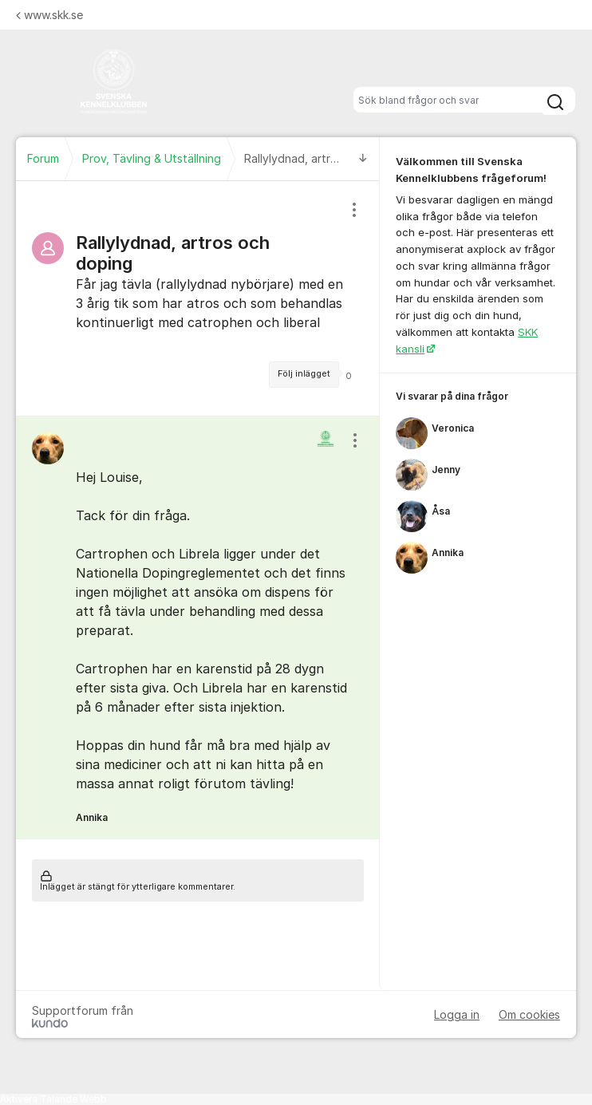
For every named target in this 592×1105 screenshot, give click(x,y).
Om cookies (529, 1014)
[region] (198, 298)
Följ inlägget (304, 374)
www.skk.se (49, 15)
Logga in (457, 1014)
